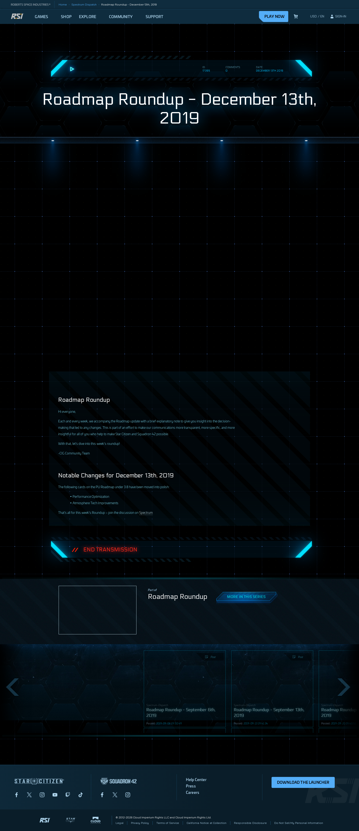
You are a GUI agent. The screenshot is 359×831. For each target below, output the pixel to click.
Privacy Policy (140, 823)
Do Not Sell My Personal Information (298, 823)
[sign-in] (338, 16)
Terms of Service (167, 823)
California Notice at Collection (206, 823)
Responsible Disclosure (250, 823)
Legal (119, 823)
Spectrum (146, 512)
